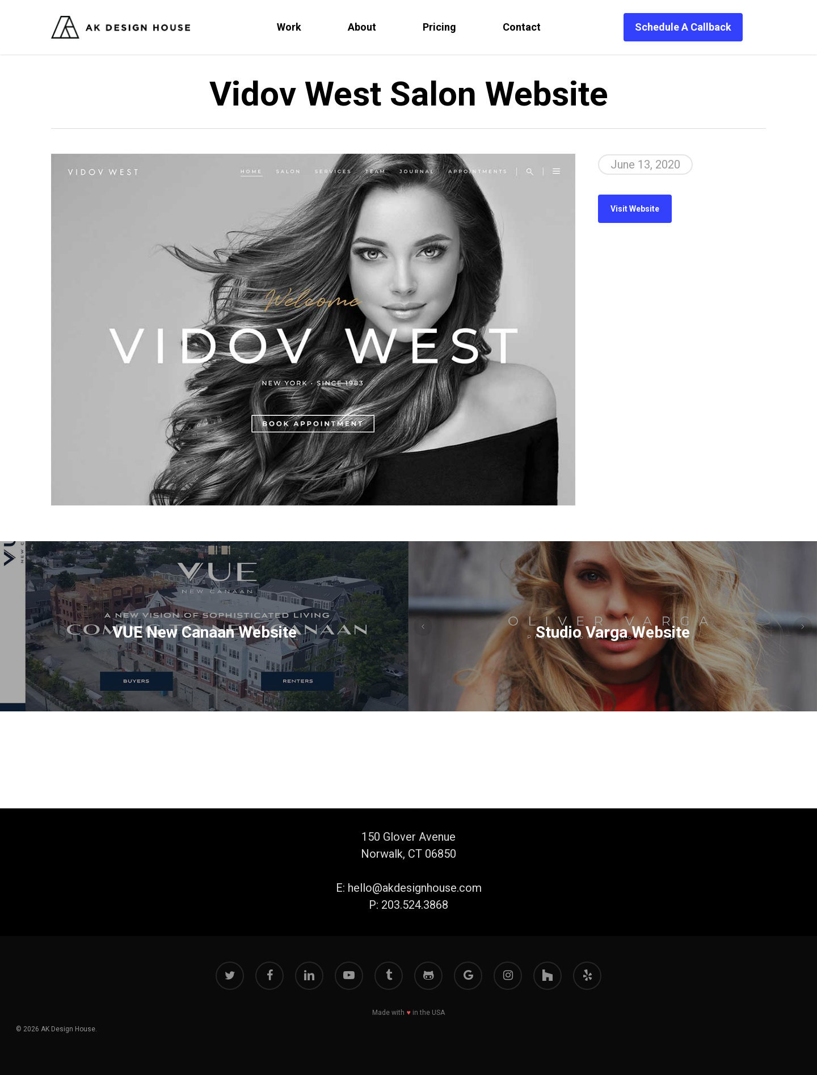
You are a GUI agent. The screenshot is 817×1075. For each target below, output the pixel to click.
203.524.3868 (414, 905)
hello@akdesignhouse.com (415, 888)
